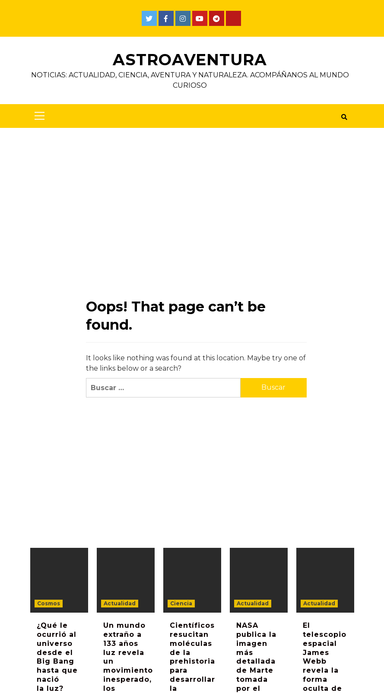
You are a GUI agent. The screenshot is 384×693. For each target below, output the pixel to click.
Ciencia (181, 603)
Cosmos (48, 603)
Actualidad (120, 603)
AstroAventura (190, 59)
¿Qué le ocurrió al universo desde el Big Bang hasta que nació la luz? (57, 657)
